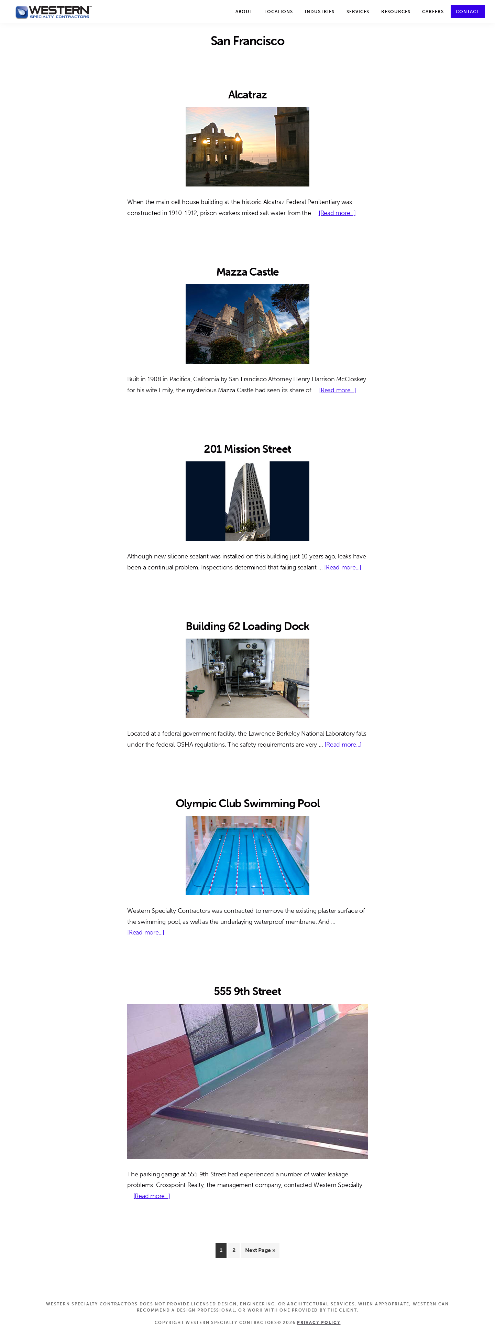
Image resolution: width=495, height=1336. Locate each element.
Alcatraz (247, 94)
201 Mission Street (247, 449)
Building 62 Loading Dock (247, 626)
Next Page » (260, 1251)
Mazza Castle (247, 271)
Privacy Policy (319, 1322)
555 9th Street (247, 991)
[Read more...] (337, 213)
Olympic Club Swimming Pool (248, 803)
